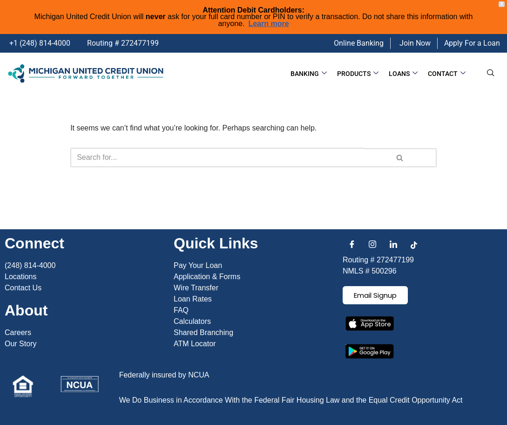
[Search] (217, 157)
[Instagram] (372, 245)
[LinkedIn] (393, 245)
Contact (447, 73)
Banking (309, 73)
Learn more (268, 23)
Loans (403, 73)
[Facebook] (352, 245)
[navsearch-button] (491, 74)
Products (358, 73)
